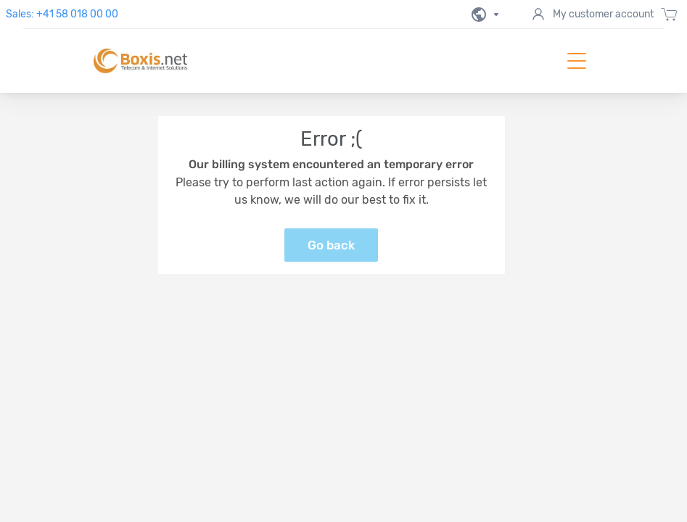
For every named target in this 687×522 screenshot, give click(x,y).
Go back (331, 245)
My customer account (592, 14)
